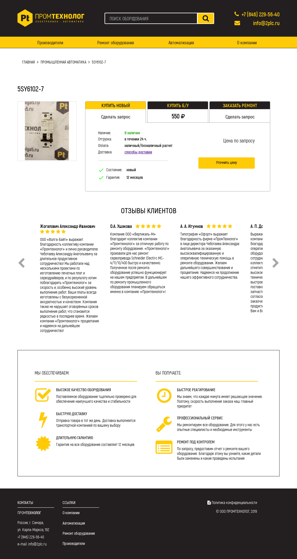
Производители (50, 42)
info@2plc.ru (266, 22)
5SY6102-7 (99, 62)
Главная (28, 62)
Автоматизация (181, 42)
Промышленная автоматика (63, 62)
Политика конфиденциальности (234, 502)
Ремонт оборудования (115, 42)
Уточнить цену (226, 162)
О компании (247, 42)
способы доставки (138, 151)
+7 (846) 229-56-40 (260, 14)
